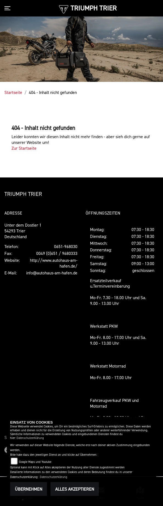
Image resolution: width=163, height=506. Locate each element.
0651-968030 (65, 246)
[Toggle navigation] (8, 8)
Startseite (13, 92)
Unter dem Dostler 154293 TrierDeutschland (22, 230)
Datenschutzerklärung (30, 438)
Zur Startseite (24, 148)
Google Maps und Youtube (35, 462)
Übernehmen (28, 489)
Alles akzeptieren (74, 489)
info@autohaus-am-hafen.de (51, 273)
